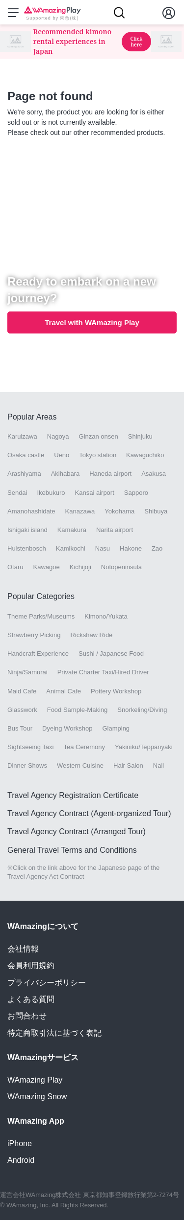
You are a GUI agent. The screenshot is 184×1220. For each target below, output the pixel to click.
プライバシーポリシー (46, 982)
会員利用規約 (30, 965)
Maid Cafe (21, 691)
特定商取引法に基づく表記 (54, 1033)
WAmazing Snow (37, 1096)
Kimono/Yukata (105, 616)
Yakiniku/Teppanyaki (144, 747)
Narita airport (114, 529)
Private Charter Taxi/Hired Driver (103, 672)
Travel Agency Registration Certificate (72, 795)
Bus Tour (19, 728)
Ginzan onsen (98, 436)
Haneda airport (110, 473)
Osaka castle (25, 455)
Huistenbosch (26, 548)
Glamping (116, 728)
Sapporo (136, 492)
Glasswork (22, 709)
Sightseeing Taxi (30, 747)
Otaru (15, 567)
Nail (158, 765)
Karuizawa (22, 436)
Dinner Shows (27, 765)
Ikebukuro (51, 492)
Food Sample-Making (77, 709)
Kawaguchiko (145, 455)
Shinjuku (140, 436)
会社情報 (23, 949)
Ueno (61, 455)
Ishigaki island (27, 529)
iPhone (19, 1143)
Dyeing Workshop (67, 728)
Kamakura (71, 529)
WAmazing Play (34, 1080)
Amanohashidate (31, 511)
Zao (157, 548)
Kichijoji (80, 567)
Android (20, 1160)
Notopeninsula (121, 567)
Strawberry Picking (33, 635)
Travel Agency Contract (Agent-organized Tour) (89, 813)
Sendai (17, 492)
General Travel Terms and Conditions (72, 850)
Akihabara (65, 473)
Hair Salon (128, 765)
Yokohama (119, 511)
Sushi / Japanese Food (111, 653)
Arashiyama (24, 473)
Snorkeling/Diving (142, 709)
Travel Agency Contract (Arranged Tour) (76, 831)
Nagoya (58, 436)
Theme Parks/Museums (41, 616)
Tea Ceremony (84, 747)
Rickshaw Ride (91, 635)
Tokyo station (97, 455)
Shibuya (155, 511)
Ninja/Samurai (27, 672)
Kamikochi (70, 548)
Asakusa (153, 473)
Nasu (102, 548)
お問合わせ (27, 1016)
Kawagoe (46, 567)
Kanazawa (80, 511)
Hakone (131, 548)
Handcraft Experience (38, 653)
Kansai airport (94, 492)
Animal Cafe (63, 691)
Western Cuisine (80, 765)
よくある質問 (30, 999)
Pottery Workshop (116, 691)
